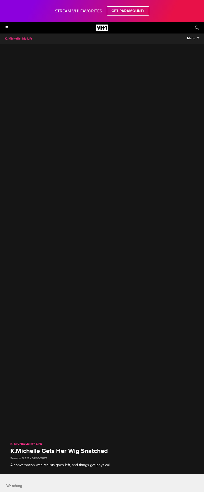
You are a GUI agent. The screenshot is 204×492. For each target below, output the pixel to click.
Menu (191, 38)
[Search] (197, 28)
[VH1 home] (102, 29)
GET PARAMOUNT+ (128, 11)
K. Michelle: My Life (26, 444)
